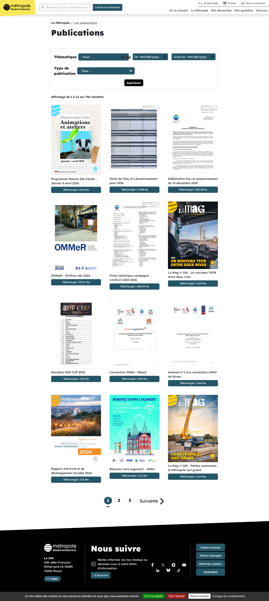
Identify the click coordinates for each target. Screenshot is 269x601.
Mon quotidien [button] (243, 10)
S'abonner (101, 575)
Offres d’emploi (210, 555)
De (136, 57)
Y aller (53, 579)
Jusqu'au (179, 57)
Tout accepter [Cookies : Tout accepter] (153, 596)
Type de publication (65, 71)
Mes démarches (221, 10)
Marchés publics (210, 564)
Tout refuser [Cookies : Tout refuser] (177, 596)
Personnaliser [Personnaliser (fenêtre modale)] (199, 596)
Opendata (211, 572)
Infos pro (262, 10)
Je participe (211, 3)
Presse (232, 3)
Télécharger (70, 189)
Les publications (85, 23)
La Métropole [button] (199, 10)
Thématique (65, 57)
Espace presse (211, 547)
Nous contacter (255, 3)
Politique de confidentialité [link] (228, 596)
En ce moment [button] (179, 10)
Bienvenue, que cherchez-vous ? (68, 7)
